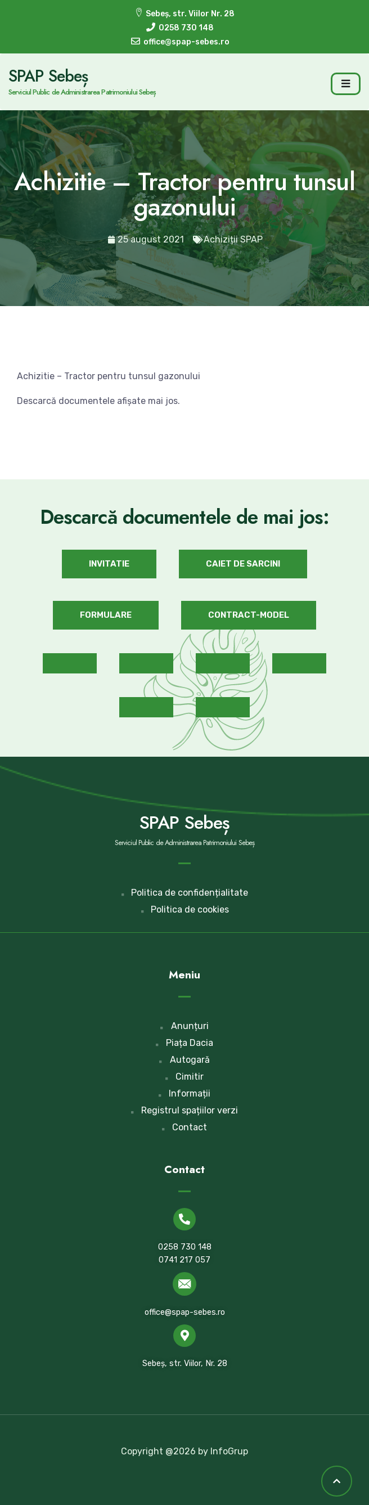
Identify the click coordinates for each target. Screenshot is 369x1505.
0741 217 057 (184, 1260)
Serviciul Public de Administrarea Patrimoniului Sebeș (82, 92)
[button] (109, 564)
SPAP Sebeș (48, 76)
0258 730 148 (185, 1247)
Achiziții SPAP (233, 239)
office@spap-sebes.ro (185, 1312)
